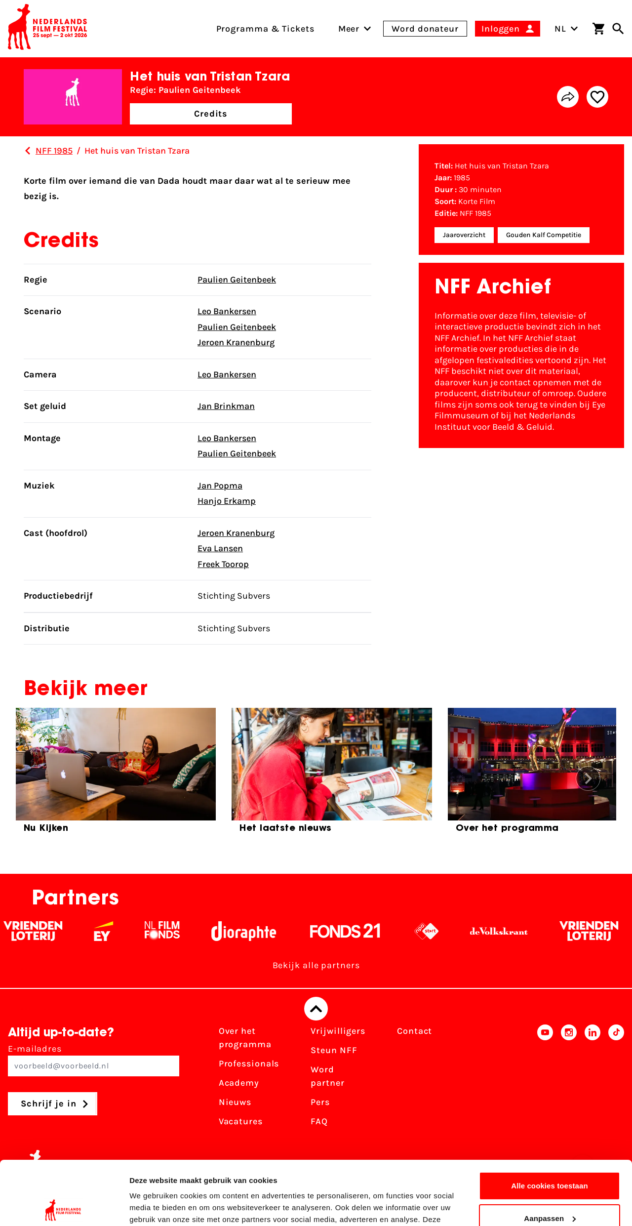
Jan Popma (220, 485)
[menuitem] (349, 28)
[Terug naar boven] (316, 1009)
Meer (349, 28)
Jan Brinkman (226, 406)
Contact (414, 1030)
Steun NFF (334, 1050)
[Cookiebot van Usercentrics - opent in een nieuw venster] (64, 1206)
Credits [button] (211, 113)
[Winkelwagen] (598, 29)
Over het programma (245, 1037)
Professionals (249, 1063)
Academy (239, 1082)
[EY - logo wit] (117, 931)
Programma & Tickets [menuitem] (265, 28)
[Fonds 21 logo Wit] (358, 931)
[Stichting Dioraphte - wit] (257, 931)
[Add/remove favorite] (597, 97)
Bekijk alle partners (316, 965)
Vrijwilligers (338, 1030)
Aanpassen (550, 1154)
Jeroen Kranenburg (236, 342)
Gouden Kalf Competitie (543, 235)
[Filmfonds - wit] (176, 931)
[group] (116, 774)
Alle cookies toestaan (549, 1122)
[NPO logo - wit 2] (440, 931)
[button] (588, 778)
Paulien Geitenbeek (237, 279)
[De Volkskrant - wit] (513, 931)
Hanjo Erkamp (227, 500)
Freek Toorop (223, 564)
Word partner (327, 1076)
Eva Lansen (220, 548)
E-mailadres (93, 1059)
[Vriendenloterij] (46, 931)
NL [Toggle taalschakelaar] (566, 28)
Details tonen (152, 1206)
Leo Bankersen (227, 311)
